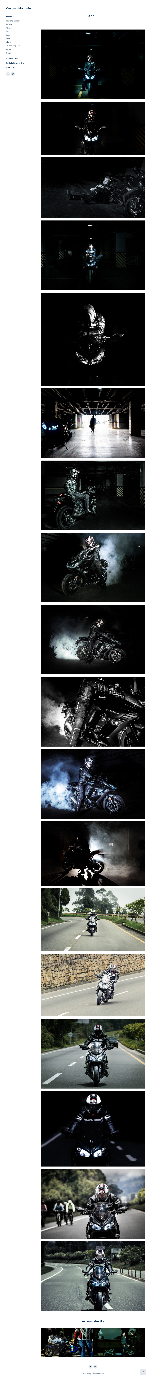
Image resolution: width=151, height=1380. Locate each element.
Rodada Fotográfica (15, 63)
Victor (8, 49)
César (8, 53)
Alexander (10, 28)
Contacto (10, 67)
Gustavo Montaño (18, 8)
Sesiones (10, 16)
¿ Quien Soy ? (12, 58)
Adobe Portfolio (98, 1373)
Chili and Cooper (13, 20)
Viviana (9, 24)
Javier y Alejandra (13, 45)
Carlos (8, 35)
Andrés (9, 38)
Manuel (9, 31)
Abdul (8, 42)
